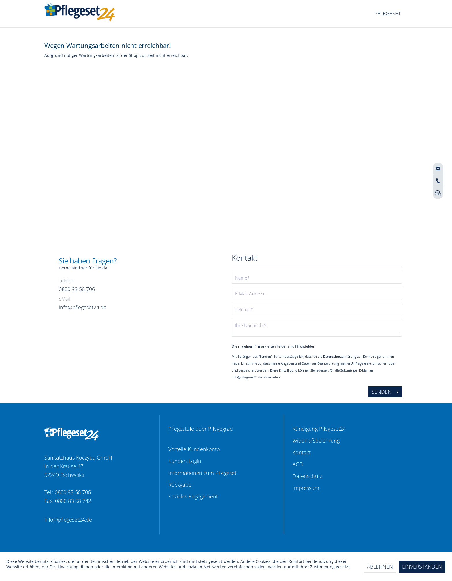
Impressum (306, 487)
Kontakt (302, 452)
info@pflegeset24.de (68, 519)
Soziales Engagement (193, 496)
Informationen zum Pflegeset (202, 472)
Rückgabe (179, 484)
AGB (298, 464)
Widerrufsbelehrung (316, 440)
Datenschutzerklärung (339, 356)
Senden (385, 391)
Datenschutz (307, 476)
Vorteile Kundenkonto (194, 449)
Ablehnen (380, 566)
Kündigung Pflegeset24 (319, 428)
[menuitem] (387, 14)
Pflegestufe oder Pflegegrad (200, 428)
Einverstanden (422, 566)
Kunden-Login (184, 461)
